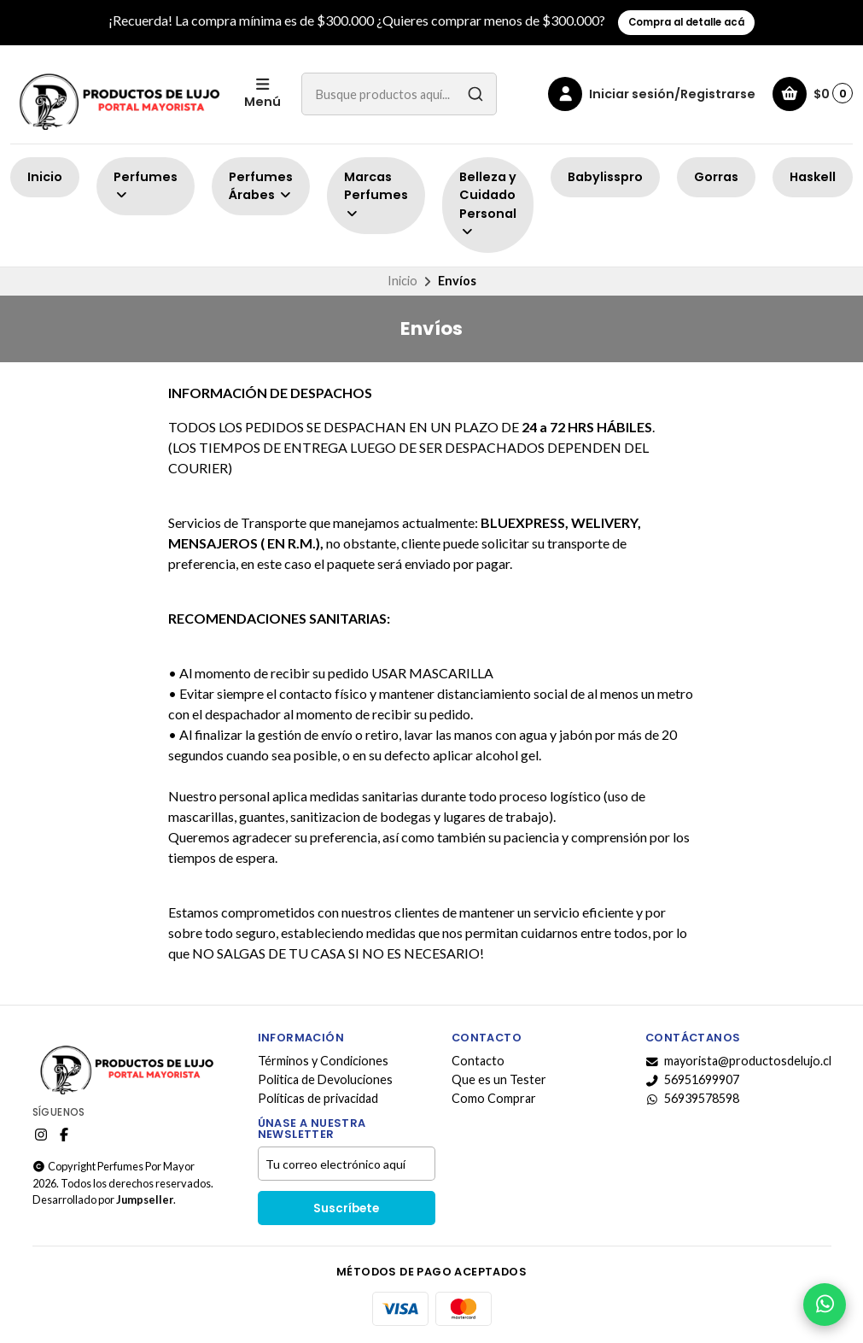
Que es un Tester (499, 1080)
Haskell (813, 176)
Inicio (44, 176)
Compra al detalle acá (686, 22)
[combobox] (399, 94)
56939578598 (692, 1099)
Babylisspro (605, 176)
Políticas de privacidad (318, 1099)
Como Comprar (494, 1099)
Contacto (478, 1061)
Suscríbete (346, 1208)
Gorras (716, 176)
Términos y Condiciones (323, 1061)
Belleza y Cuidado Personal (487, 203)
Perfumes (146, 185)
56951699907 (692, 1080)
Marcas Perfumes (376, 194)
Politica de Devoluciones (325, 1080)
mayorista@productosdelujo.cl (738, 1061)
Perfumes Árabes (261, 186)
